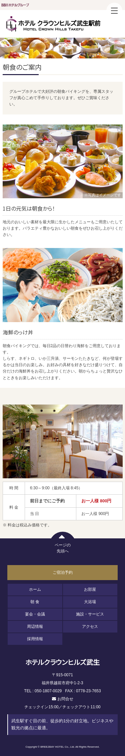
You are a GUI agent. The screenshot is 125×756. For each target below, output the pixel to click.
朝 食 (34, 601)
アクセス (90, 626)
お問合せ (65, 699)
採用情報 (35, 639)
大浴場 (90, 601)
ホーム (35, 589)
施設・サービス (90, 614)
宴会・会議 (35, 614)
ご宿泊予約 (63, 572)
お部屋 (90, 589)
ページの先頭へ (63, 542)
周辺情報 (35, 626)
